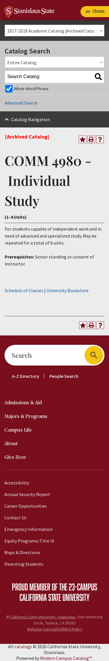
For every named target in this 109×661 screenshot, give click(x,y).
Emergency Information (28, 529)
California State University (54, 597)
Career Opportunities (25, 506)
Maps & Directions (22, 552)
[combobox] (54, 30)
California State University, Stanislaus (42, 616)
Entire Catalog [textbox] (22, 62)
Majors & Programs (25, 416)
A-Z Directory (25, 376)
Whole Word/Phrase (31, 88)
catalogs (23, 646)
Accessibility (16, 483)
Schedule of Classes (24, 290)
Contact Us (15, 517)
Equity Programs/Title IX (29, 541)
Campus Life (18, 430)
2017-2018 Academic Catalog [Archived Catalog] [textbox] (54, 31)
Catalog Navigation (30, 119)
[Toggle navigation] (95, 11)
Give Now (15, 457)
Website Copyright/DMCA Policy (54, 629)
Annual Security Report (27, 494)
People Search (63, 376)
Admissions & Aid (23, 403)
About (11, 444)
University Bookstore (68, 290)
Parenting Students (23, 564)
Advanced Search (21, 103)
